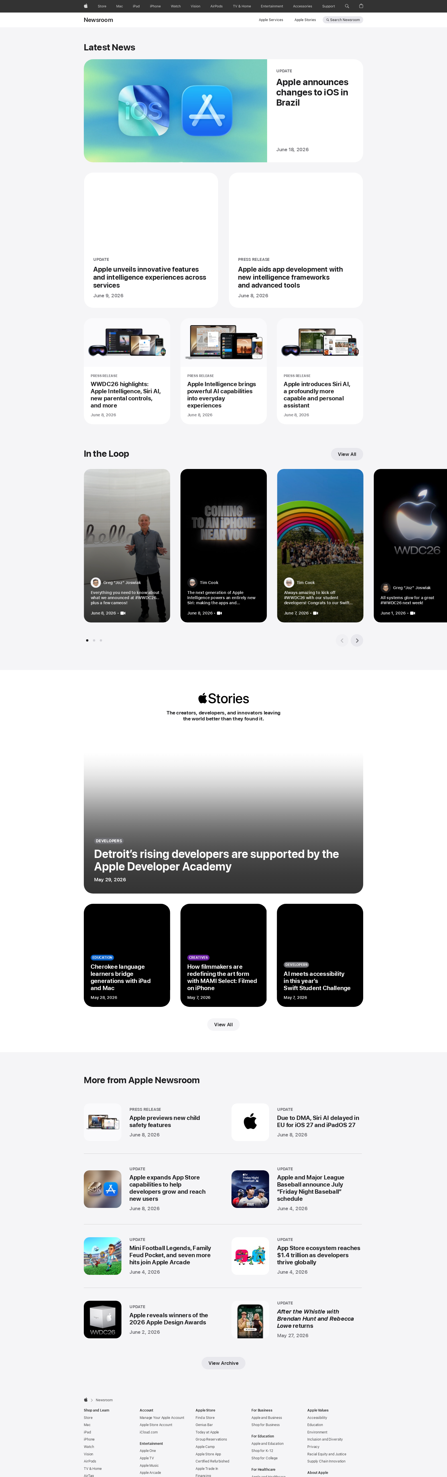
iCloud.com (149, 1432)
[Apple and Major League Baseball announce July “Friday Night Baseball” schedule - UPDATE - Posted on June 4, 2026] (296, 1189)
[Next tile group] (357, 640)
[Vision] (195, 6)
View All (223, 1024)
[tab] (87, 640)
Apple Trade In (207, 1469)
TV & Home (93, 1469)
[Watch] (175, 6)
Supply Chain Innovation (326, 1461)
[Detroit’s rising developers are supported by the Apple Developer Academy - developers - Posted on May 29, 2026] (223, 815)
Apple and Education (267, 1444)
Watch (89, 1447)
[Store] (102, 6)
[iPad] (136, 6)
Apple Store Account (156, 1425)
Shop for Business (265, 1425)
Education (315, 1425)
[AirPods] (216, 6)
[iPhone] (155, 6)
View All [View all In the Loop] (347, 454)
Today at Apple (207, 1432)
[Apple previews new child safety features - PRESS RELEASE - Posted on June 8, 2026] (149, 1122)
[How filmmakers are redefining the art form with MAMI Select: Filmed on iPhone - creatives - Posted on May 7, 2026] (223, 955)
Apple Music (149, 1466)
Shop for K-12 (262, 1451)
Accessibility (317, 1418)
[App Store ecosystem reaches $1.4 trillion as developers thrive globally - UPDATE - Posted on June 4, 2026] (296, 1256)
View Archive (223, 1363)
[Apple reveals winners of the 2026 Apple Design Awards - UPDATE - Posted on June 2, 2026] (149, 1319)
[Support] (328, 6)
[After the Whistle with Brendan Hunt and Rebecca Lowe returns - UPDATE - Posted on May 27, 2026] (296, 1319)
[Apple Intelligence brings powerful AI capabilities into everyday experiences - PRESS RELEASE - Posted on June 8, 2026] (223, 371)
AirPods (90, 1461)
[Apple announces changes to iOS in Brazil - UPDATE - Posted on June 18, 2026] (223, 110)
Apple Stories (305, 20)
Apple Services (271, 20)
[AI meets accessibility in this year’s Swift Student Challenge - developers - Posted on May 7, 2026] (320, 955)
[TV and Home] (241, 6)
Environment (317, 1432)
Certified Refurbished (212, 1461)
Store (88, 1418)
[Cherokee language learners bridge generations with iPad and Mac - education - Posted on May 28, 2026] (127, 955)
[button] (347, 6)
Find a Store (205, 1418)
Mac (87, 1425)
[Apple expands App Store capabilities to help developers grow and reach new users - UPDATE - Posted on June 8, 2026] (149, 1189)
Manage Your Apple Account (162, 1418)
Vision (88, 1454)
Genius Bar (204, 1425)
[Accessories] (302, 6)
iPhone (89, 1439)
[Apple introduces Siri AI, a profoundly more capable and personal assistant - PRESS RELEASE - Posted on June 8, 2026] (320, 371)
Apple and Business (266, 1418)
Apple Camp (205, 1447)
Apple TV (147, 1458)
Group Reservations (211, 1439)
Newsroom (98, 20)
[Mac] (119, 6)
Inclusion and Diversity (325, 1439)
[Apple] (86, 6)
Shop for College (264, 1458)
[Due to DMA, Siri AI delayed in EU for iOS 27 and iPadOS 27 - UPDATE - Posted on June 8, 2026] (296, 1122)
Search (345, 20)
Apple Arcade (150, 1473)
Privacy (313, 1447)
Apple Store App (208, 1454)
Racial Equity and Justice (326, 1454)
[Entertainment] (272, 6)
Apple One (148, 1451)
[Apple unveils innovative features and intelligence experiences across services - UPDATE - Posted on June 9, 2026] (151, 240)
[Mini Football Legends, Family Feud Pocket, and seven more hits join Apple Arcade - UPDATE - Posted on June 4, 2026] (149, 1256)
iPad (87, 1432)
